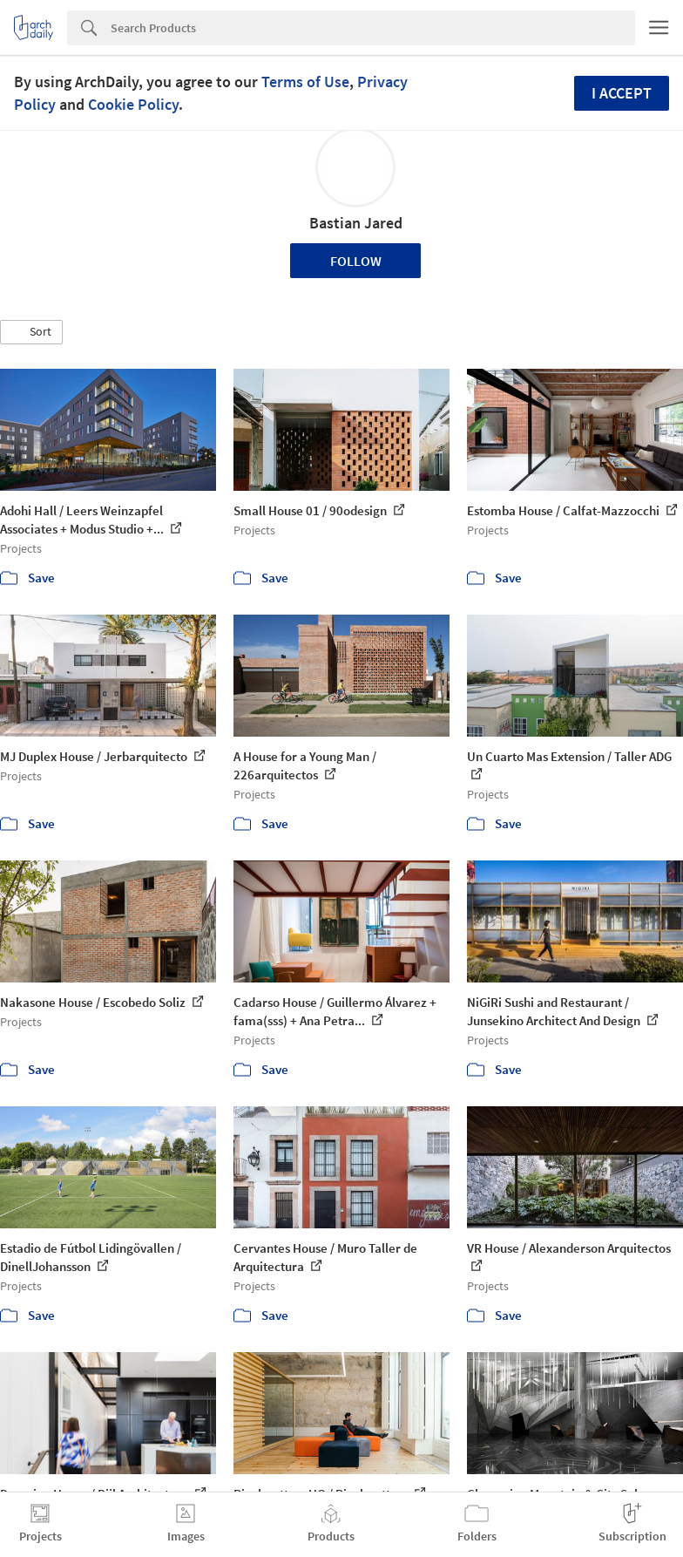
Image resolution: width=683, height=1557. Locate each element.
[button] (31, 332)
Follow (356, 260)
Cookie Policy (133, 104)
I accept (622, 93)
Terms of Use (305, 81)
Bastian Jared (355, 223)
